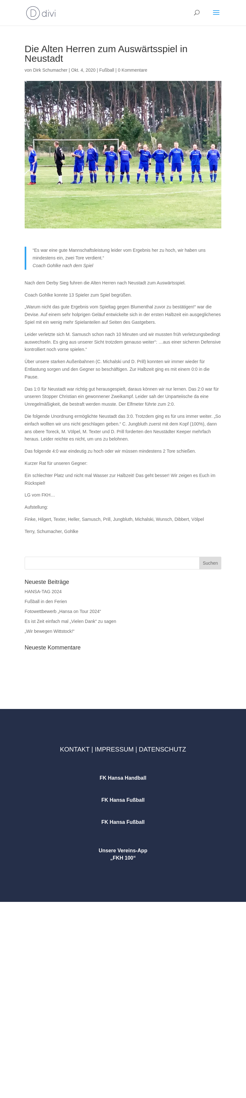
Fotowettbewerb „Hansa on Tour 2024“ (63, 611)
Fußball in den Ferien (46, 601)
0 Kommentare (132, 70)
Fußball (106, 70)
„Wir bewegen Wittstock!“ (50, 631)
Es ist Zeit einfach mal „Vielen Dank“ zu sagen (70, 621)
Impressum (114, 749)
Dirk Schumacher (50, 70)
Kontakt (75, 749)
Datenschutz (162, 749)
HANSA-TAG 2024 (43, 591)
